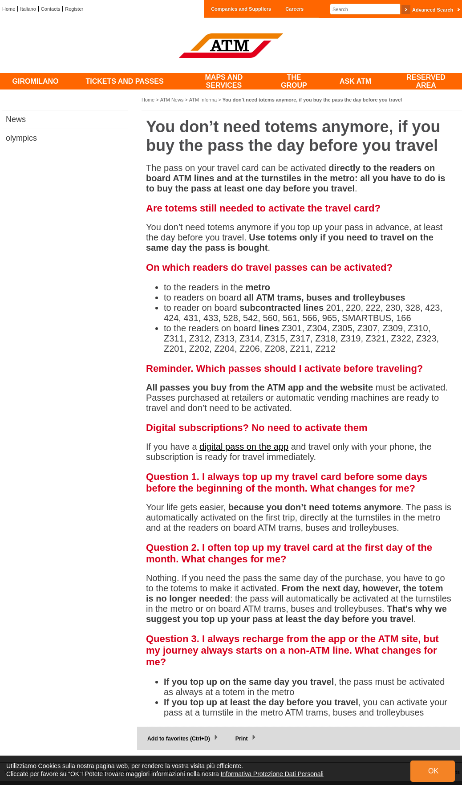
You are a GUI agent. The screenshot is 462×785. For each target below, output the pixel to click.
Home (8, 9)
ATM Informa (203, 99)
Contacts (50, 9)
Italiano (28, 9)
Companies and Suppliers (241, 9)
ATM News (172, 99)
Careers (294, 9)
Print (241, 739)
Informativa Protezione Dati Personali (272, 773)
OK (433, 771)
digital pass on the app (243, 446)
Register (74, 9)
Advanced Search (432, 9)
